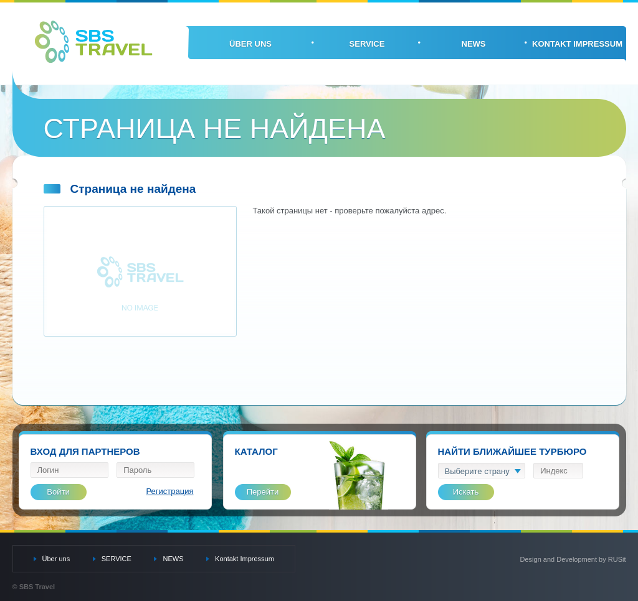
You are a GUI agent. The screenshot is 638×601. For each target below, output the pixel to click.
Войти (58, 491)
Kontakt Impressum (577, 44)
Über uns (250, 44)
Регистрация (170, 491)
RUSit (617, 559)
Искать (466, 491)
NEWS (474, 44)
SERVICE (367, 44)
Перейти (263, 491)
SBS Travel (94, 42)
